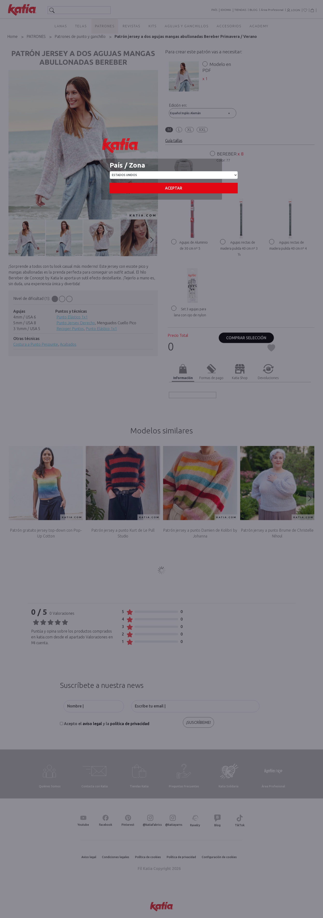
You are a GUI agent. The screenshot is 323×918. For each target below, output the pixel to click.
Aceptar (173, 188)
